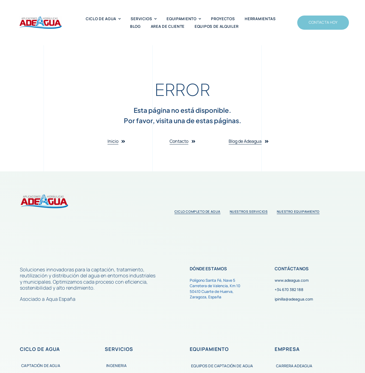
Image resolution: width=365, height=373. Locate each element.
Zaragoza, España (205, 296)
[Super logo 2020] (40, 18)
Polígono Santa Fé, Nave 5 (212, 280)
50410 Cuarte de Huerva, (211, 291)
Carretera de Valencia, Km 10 (215, 285)
